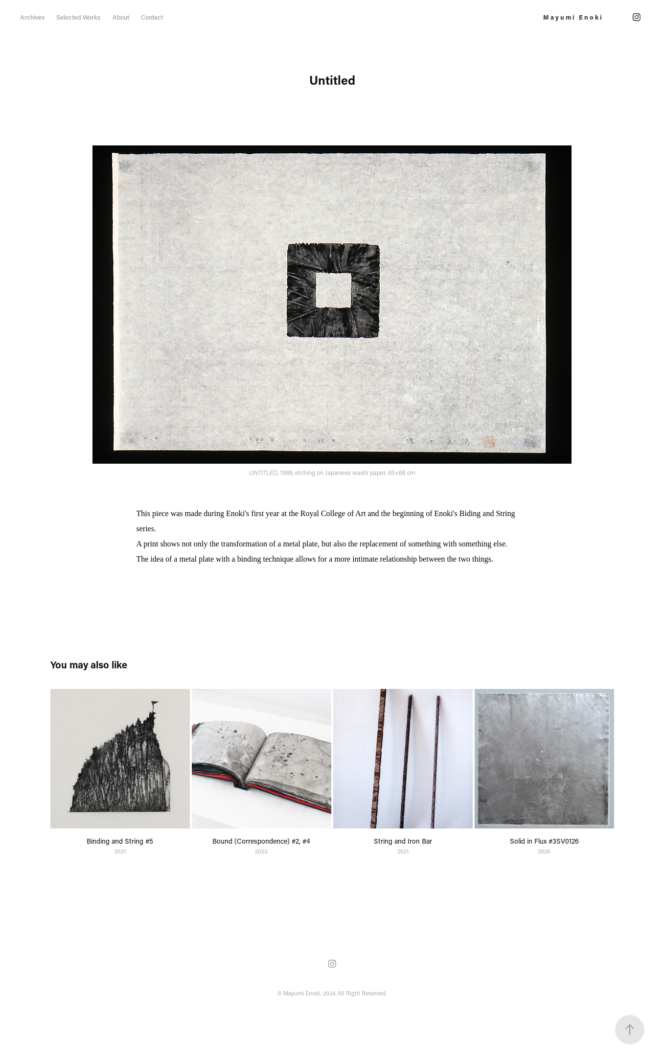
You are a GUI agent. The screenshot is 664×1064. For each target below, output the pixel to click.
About (121, 17)
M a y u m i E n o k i (572, 17)
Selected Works (78, 17)
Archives (32, 17)
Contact (152, 17)
